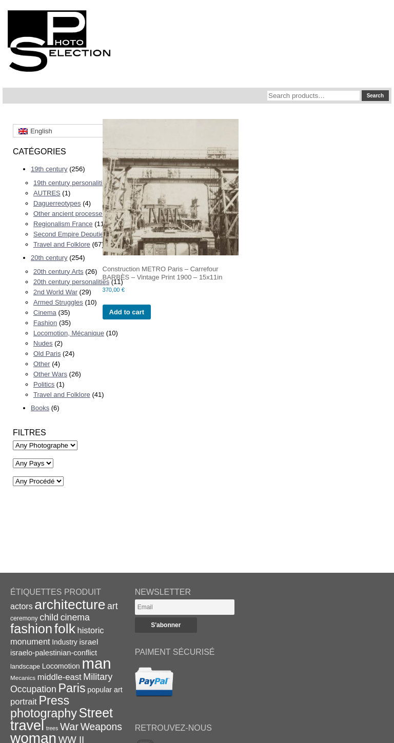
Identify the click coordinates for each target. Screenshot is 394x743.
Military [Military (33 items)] (97, 677)
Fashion (45, 323)
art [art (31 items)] (112, 606)
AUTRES (47, 193)
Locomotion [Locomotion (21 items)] (61, 666)
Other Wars (50, 374)
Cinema (44, 312)
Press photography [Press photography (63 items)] (43, 707)
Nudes (43, 343)
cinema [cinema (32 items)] (75, 617)
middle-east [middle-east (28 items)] (59, 677)
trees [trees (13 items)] (52, 728)
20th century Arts (58, 271)
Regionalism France (63, 224)
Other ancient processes (69, 213)
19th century (49, 169)
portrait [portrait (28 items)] (23, 702)
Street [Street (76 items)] (96, 713)
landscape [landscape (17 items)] (25, 666)
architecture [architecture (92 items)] (69, 604)
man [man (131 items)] (96, 663)
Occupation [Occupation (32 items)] (33, 689)
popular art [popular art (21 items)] (104, 690)
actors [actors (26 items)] (21, 606)
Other (41, 364)
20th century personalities (71, 282)
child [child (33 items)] (49, 617)
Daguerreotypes (57, 203)
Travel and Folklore (61, 244)
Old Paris (47, 353)
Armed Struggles (58, 302)
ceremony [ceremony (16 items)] (24, 618)
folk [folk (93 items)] (64, 628)
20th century (49, 258)
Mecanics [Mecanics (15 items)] (22, 677)
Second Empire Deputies (70, 234)
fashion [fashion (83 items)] (31, 628)
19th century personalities (71, 183)
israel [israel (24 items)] (88, 641)
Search (375, 95)
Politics (43, 384)
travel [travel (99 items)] (27, 725)
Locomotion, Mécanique (68, 333)
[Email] (184, 607)
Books (40, 408)
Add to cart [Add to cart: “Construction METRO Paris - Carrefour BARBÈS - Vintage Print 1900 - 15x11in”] (127, 312)
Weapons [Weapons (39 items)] (101, 726)
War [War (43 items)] (69, 726)
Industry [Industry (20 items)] (64, 642)
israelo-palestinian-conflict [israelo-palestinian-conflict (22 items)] (53, 653)
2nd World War (55, 292)
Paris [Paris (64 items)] (72, 688)
